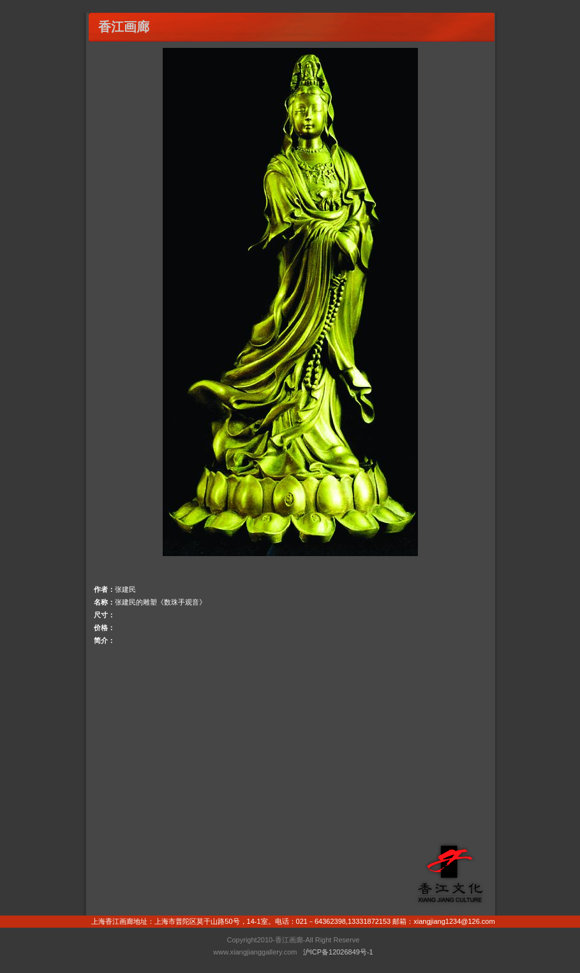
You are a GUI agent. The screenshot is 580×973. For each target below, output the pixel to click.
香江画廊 (123, 27)
